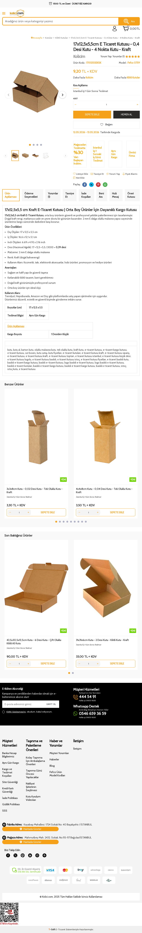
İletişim (77, 748)
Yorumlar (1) (53, 195)
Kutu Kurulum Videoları (33, 798)
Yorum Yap (106, 56)
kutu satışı (42, 352)
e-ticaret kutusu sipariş (117, 352)
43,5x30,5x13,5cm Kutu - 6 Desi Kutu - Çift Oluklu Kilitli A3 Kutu (34, 641)
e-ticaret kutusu (93, 349)
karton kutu (27, 349)
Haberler (54, 759)
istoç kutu (12, 369)
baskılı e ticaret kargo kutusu (22, 362)
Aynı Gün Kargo (10, 762)
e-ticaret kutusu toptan (61, 356)
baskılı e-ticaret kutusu (51, 362)
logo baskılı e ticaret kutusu (79, 362)
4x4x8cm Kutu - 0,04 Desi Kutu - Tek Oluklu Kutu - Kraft (104, 490)
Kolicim (79, 56)
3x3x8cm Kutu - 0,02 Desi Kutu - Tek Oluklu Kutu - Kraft (34, 490)
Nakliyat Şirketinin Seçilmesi (31, 787)
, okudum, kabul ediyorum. (27, 711)
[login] (114, 28)
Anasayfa (36, 37)
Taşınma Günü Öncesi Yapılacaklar (34, 774)
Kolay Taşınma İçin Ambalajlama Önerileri (35, 761)
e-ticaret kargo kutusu (115, 349)
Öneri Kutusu (131, 195)
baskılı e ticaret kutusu (108, 365)
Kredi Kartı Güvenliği (7, 790)
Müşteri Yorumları (59, 753)
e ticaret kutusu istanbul (88, 356)
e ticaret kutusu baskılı (44, 359)
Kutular (48, 37)
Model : (129, 62)
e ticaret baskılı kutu (118, 359)
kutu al (16, 349)
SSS (4, 810)
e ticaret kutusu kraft (93, 352)
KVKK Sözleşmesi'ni (16, 711)
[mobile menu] (3, 13)
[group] (35, 92)
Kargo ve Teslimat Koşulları (7, 772)
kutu (9, 349)
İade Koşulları (86, 195)
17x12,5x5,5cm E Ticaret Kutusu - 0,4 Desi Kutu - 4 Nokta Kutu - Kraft (105, 37)
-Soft (52, 929)
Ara (129, 21)
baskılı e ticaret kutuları (19, 365)
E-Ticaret (60, 929)
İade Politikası (10, 798)
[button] (30, 145)
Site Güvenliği (10, 782)
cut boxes (30, 352)
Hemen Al (126, 114)
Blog (52, 765)
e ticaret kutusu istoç (68, 359)
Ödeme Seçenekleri (31, 195)
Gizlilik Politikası (11, 804)
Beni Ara (101, 195)
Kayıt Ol (51, 704)
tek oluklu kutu (64, 349)
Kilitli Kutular (61, 37)
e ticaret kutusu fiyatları (93, 359)
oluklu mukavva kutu (45, 349)
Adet (75, 98)
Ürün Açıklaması (10, 195)
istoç (123, 365)
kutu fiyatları (55, 352)
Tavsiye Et (97, 173)
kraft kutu (79, 349)
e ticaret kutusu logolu (19, 359)
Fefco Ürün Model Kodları (57, 773)
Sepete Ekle (92, 114)
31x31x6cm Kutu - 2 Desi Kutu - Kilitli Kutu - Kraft (102, 640)
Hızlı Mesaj (115, 195)
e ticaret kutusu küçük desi (116, 356)
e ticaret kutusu (15, 352)
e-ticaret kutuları (72, 352)
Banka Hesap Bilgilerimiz (9, 754)
